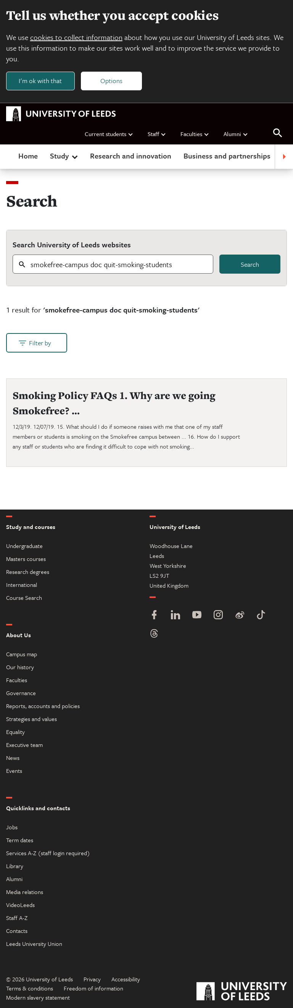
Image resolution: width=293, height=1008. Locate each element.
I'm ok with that (40, 80)
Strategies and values (31, 719)
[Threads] (154, 634)
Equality (15, 732)
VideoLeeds (20, 905)
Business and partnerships (227, 156)
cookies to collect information (76, 37)
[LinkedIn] (175, 616)
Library (14, 866)
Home (28, 156)
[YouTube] (197, 616)
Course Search (24, 597)
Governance (21, 693)
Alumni (236, 134)
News (12, 757)
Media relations (24, 892)
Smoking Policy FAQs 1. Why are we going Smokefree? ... (114, 403)
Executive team (24, 744)
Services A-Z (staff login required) (48, 853)
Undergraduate (24, 546)
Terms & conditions (29, 988)
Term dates (19, 840)
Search (250, 264)
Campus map (21, 654)
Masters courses (26, 558)
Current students (109, 134)
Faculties (194, 134)
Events (14, 770)
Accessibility (125, 979)
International (21, 584)
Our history (20, 667)
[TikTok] (261, 616)
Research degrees (27, 571)
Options (111, 80)
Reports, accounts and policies (43, 706)
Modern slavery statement (38, 997)
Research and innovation (130, 156)
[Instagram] (218, 616)
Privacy (92, 979)
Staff (157, 134)
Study (64, 156)
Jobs (12, 827)
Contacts (16, 930)
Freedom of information (93, 988)
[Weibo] (239, 616)
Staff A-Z (16, 917)
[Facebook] (154, 616)
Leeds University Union (34, 943)
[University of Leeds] (241, 992)
